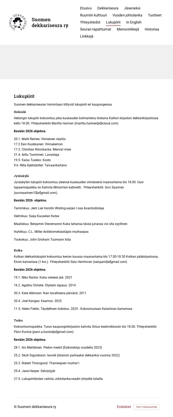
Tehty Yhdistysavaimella (146, 407)
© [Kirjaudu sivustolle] (15, 407)
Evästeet (124, 407)
